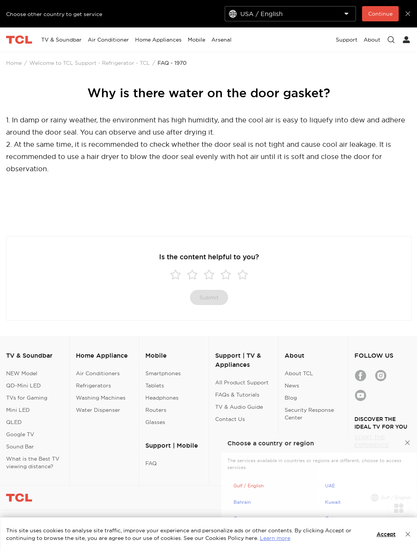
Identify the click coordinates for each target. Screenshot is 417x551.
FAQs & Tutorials (237, 394)
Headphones (162, 397)
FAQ (151, 463)
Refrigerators (93, 385)
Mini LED (18, 409)
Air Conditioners (98, 373)
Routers (155, 409)
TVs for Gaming (26, 397)
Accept (386, 534)
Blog (291, 397)
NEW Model (21, 373)
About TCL (299, 373)
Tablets (154, 385)
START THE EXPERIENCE (371, 441)
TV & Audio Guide (239, 406)
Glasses (155, 422)
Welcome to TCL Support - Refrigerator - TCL (89, 62)
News (292, 385)
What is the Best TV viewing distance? (33, 462)
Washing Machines (101, 397)
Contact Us (230, 419)
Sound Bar (20, 446)
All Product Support (242, 382)
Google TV (20, 434)
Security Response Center (309, 413)
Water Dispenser (98, 409)
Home (14, 62)
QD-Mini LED (23, 385)
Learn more (275, 538)
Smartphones (163, 373)
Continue (380, 13)
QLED (14, 422)
